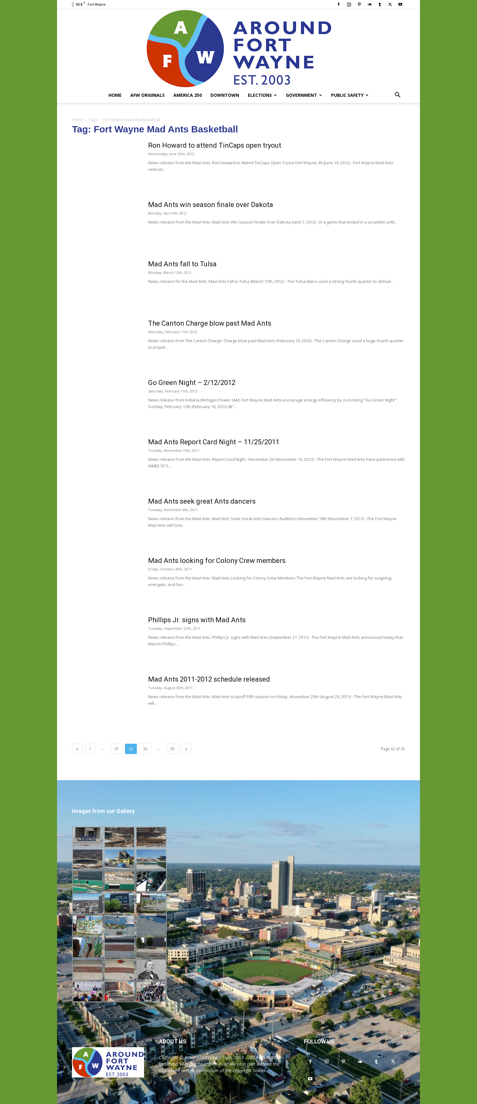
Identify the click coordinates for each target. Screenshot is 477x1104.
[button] (397, 96)
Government (304, 95)
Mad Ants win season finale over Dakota (210, 205)
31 (116, 749)
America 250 (187, 95)
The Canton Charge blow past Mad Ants (209, 323)
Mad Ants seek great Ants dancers (202, 501)
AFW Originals (147, 95)
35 (172, 749)
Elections (262, 95)
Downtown (224, 95)
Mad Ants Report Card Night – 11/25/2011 (213, 442)
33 (145, 749)
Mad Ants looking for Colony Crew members (217, 560)
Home (115, 95)
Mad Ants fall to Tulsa (182, 264)
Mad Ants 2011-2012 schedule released (209, 679)
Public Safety (350, 95)
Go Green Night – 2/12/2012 (191, 383)
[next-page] (186, 749)
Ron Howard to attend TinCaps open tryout (214, 145)
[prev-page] (77, 749)
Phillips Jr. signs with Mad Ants (197, 620)
